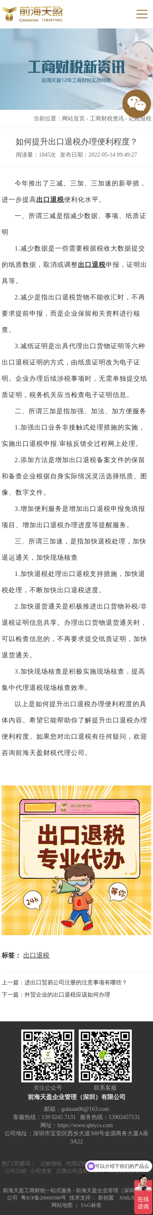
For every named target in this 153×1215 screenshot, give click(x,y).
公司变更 (41, 1171)
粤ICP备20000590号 (43, 1198)
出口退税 (50, 199)
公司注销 (15, 1171)
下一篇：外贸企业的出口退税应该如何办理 (56, 995)
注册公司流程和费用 (80, 1171)
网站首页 (73, 119)
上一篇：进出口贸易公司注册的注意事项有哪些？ (64, 982)
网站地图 (62, 1205)
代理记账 (76, 1163)
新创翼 (106, 1198)
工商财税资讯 (107, 119)
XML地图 (131, 1198)
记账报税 (140, 119)
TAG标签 (91, 1205)
